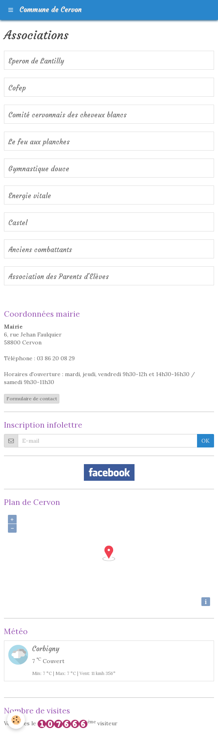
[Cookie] (16, 720)
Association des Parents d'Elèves (58, 277)
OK (205, 440)
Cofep (17, 88)
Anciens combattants (40, 250)
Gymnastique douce (38, 169)
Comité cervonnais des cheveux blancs (67, 115)
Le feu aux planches (39, 142)
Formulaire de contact (31, 398)
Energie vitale (29, 196)
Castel (17, 223)
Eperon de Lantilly (36, 61)
